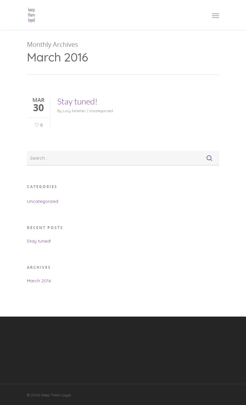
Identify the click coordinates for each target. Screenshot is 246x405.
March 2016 (39, 281)
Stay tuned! (77, 101)
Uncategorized (101, 111)
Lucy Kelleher (74, 111)
